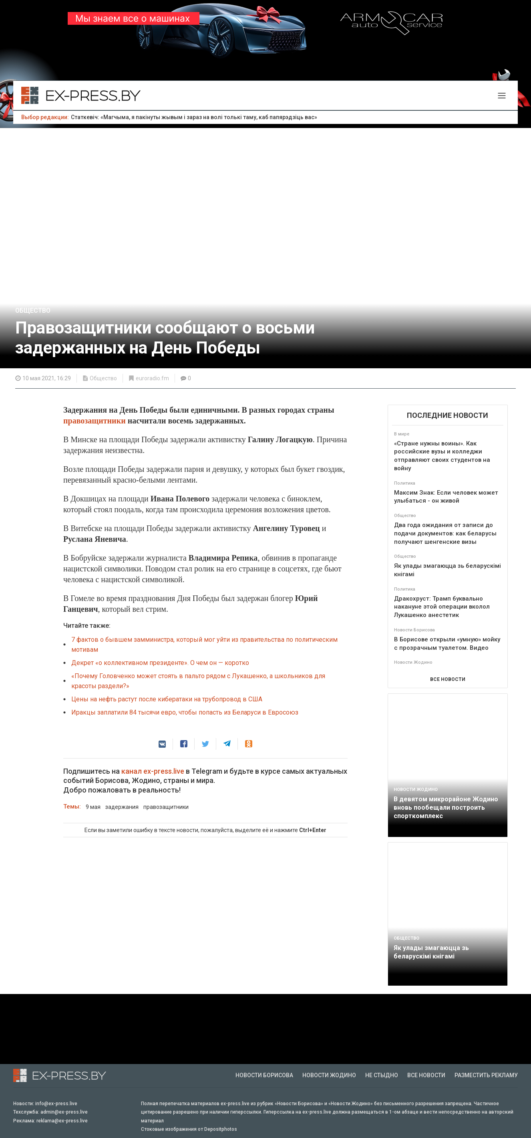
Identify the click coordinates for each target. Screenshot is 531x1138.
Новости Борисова (264, 1075)
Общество (32, 310)
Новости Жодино (329, 1075)
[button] (162, 744)
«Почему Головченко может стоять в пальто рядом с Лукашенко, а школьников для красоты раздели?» (198, 681)
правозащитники (95, 420)
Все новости (426, 1075)
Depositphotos (220, 1129)
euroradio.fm (152, 378)
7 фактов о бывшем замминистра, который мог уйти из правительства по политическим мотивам (204, 644)
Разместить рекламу (486, 1075)
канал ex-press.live (152, 771)
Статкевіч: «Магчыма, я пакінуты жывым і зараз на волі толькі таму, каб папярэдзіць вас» (194, 117)
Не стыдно (381, 1075)
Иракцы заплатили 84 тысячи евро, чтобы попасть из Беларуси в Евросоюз (184, 712)
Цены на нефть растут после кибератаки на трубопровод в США (166, 699)
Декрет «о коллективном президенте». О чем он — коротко (160, 663)
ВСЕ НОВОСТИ (447, 679)
